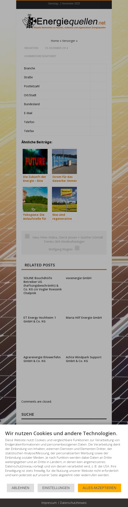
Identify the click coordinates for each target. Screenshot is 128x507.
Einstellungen (56, 488)
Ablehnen (20, 488)
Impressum (49, 503)
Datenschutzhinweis (73, 503)
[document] (64, 457)
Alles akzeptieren (99, 488)
